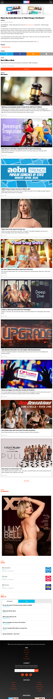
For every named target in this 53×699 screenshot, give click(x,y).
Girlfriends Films (29, 25)
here (37, 41)
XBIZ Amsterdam (6, 568)
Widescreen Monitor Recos (9, 611)
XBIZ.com (14, 682)
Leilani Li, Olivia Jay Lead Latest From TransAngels (16, 310)
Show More (26, 481)
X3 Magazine (5, 491)
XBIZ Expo (39, 688)
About (26, 656)
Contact (26, 654)
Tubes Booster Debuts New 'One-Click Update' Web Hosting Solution (21, 350)
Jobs (26, 601)
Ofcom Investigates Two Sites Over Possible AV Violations (18, 390)
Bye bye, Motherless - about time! (11, 634)
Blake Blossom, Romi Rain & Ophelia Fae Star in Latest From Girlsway (21, 149)
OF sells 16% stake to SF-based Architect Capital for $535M (17, 605)
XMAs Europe (5, 585)
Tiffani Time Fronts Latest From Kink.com (13, 229)
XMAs (39, 691)
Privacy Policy (26, 658)
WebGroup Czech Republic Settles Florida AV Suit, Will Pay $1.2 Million (22, 107)
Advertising (26, 652)
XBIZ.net (3, 597)
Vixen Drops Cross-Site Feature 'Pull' (12, 469)
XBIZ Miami (39, 684)
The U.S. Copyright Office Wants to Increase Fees (15, 628)
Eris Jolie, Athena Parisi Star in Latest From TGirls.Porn (17, 269)
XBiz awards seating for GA (9, 616)
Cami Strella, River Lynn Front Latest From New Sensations (18, 430)
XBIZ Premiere (13, 688)
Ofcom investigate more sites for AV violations (14, 622)
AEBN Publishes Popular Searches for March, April (16, 189)
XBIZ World (13, 686)
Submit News (26, 650)
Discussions (10, 601)
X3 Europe (4, 576)
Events (3, 563)
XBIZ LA (39, 682)
